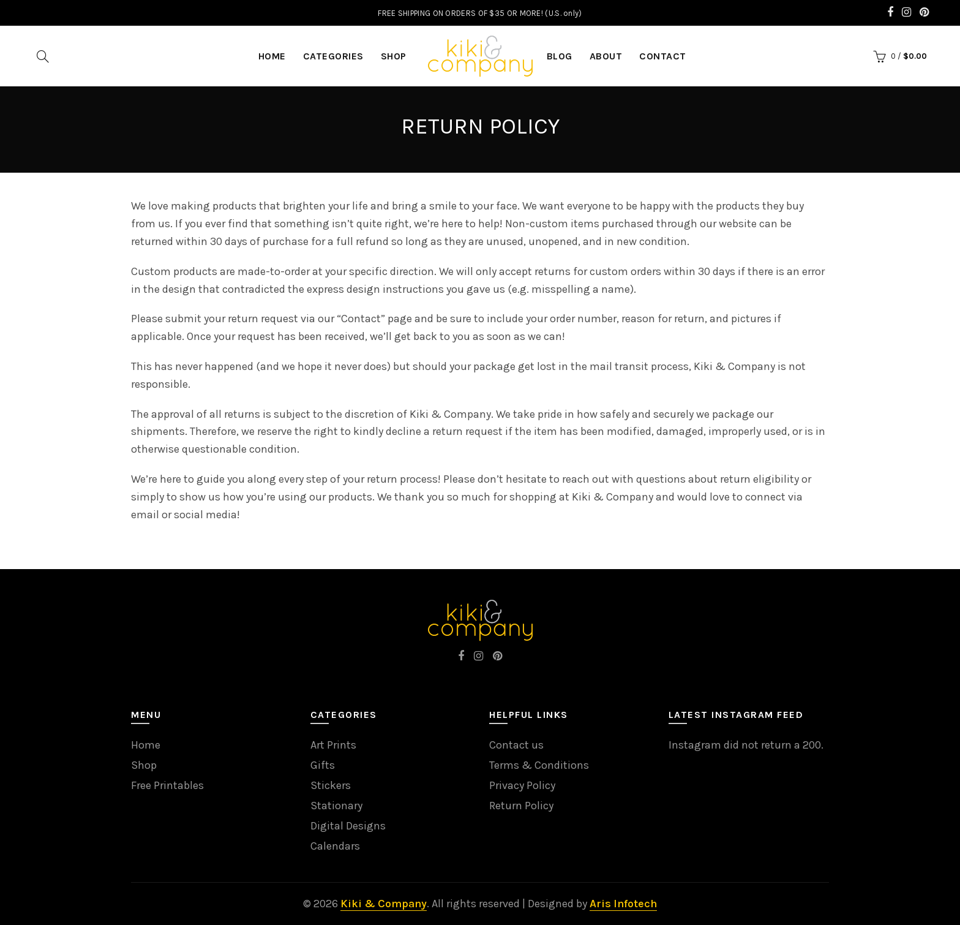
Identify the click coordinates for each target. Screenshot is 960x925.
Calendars (335, 846)
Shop (394, 56)
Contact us (516, 745)
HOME (272, 56)
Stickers (330, 785)
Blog (559, 56)
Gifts (322, 765)
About (606, 56)
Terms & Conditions (539, 765)
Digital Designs (348, 825)
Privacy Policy (522, 785)
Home (145, 745)
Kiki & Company (383, 903)
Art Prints (333, 745)
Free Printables (167, 785)
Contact (662, 56)
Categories (333, 56)
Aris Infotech (623, 903)
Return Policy (521, 805)
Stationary (336, 805)
